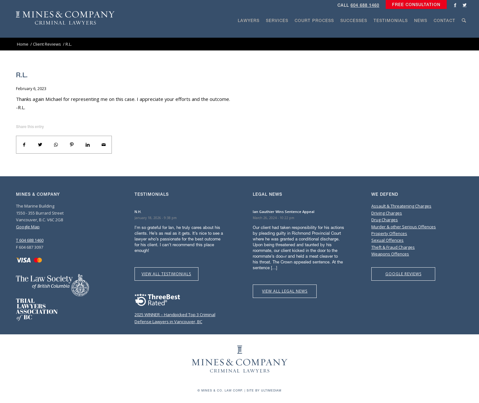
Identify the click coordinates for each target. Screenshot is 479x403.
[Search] (464, 33)
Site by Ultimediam (264, 390)
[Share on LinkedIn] (88, 144)
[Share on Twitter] (40, 144)
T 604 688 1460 (29, 240)
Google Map (28, 227)
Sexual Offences (387, 240)
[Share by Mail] (104, 144)
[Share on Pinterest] (72, 144)
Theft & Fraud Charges (393, 247)
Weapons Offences (390, 254)
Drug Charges (384, 220)
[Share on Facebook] (24, 144)
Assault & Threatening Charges (401, 206)
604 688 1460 (365, 5)
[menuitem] (414, 4)
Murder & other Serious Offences (403, 227)
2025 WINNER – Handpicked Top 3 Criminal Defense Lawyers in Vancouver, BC (175, 314)
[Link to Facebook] (455, 5)
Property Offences (389, 233)
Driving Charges (386, 213)
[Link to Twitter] (464, 5)
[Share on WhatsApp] (56, 144)
